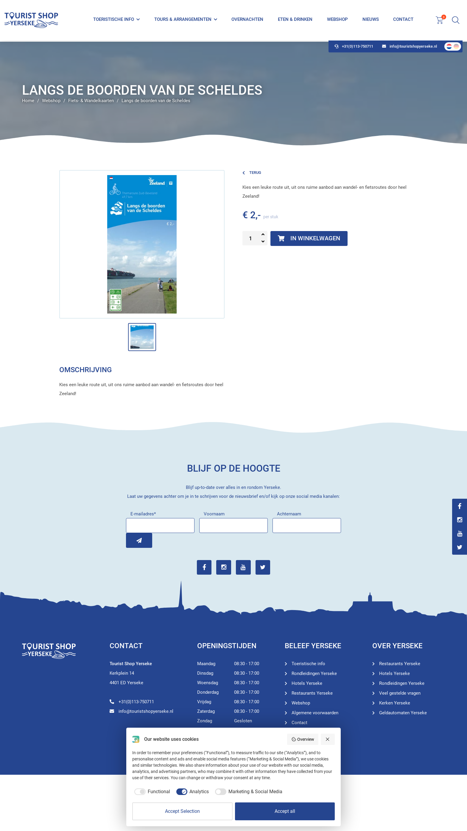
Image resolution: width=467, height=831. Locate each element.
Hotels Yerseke (307, 683)
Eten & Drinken (295, 20)
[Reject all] (328, 739)
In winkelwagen (309, 238)
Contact (403, 20)
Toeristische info (113, 20)
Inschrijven (133, 540)
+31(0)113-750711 (353, 48)
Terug (251, 172)
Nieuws (370, 20)
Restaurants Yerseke (312, 693)
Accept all (285, 811)
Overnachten (247, 20)
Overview (302, 739)
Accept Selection (182, 811)
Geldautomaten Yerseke (403, 712)
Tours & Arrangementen (182, 20)
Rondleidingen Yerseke (314, 673)
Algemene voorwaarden (315, 712)
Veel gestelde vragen (400, 693)
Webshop (337, 20)
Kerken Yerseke (394, 703)
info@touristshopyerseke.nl (409, 48)
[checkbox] (151, 791)
